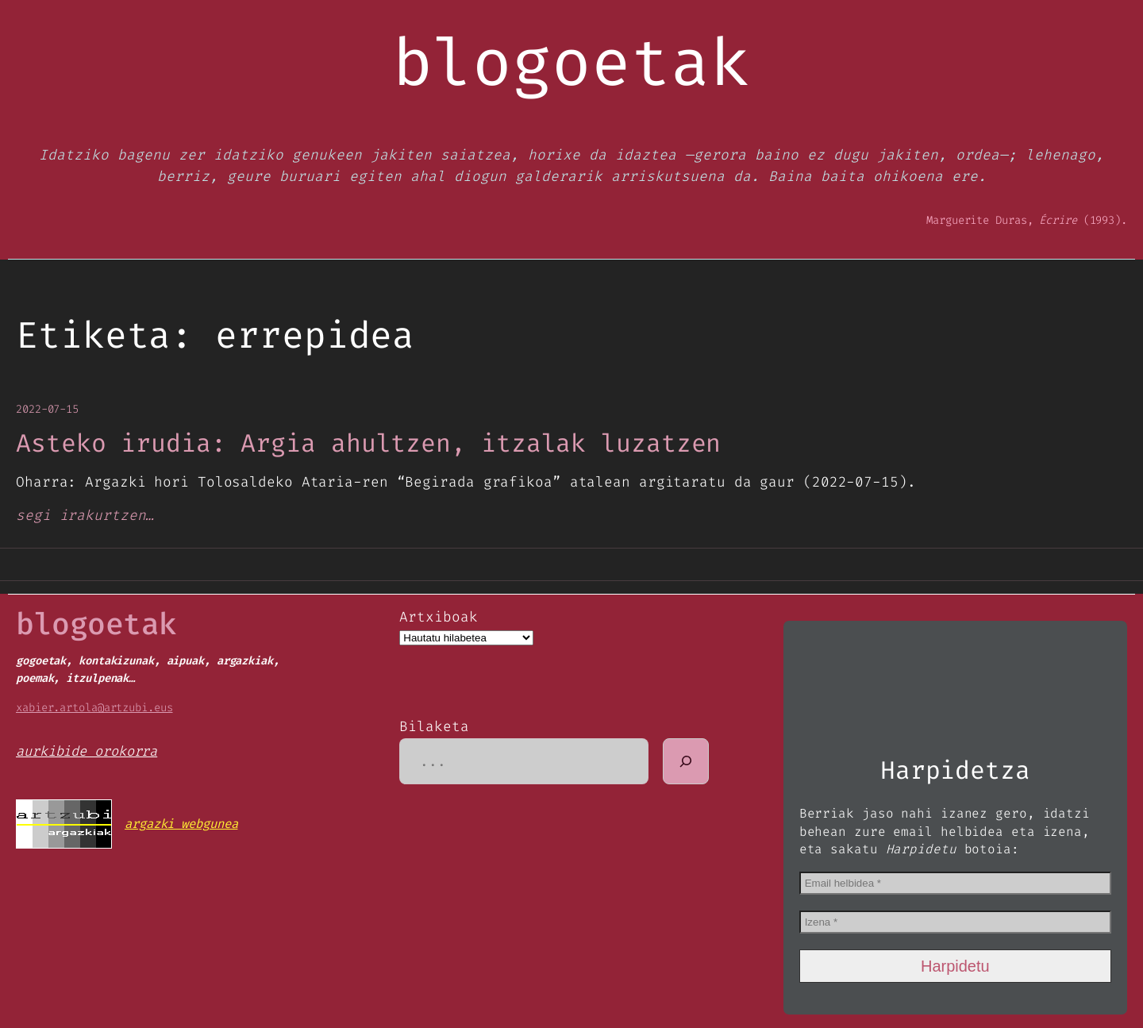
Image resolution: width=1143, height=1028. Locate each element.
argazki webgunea (181, 823)
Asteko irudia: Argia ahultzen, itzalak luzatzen (368, 443)
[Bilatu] (686, 761)
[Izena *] (955, 922)
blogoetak (96, 624)
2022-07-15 (47, 409)
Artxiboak (438, 616)
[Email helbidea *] (955, 883)
